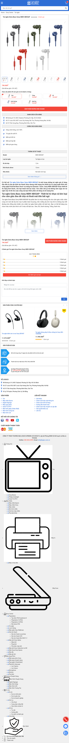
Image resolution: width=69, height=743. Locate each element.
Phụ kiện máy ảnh (16, 646)
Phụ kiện (11, 674)
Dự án (10, 692)
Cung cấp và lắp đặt (17, 704)
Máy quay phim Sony (14, 658)
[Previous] (4, 79)
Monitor (10, 672)
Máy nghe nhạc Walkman (16, 630)
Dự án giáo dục (15, 696)
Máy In (29, 538)
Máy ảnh (13, 642)
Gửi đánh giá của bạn (34, 275)
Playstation (11, 616)
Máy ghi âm (12, 654)
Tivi (29, 469)
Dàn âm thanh (12, 632)
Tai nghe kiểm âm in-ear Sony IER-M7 (46, 333)
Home (3, 12)
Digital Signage (13, 682)
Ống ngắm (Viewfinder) (15, 662)
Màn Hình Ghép (13, 684)
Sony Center (9, 12)
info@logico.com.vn (44, 440)
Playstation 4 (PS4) (17, 622)
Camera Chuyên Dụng (11, 676)
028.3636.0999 (28, 440)
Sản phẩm (5, 395)
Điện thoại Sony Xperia (15, 650)
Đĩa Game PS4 (15, 624)
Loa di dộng (12, 628)
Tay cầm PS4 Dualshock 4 (19, 618)
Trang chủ (8, 444)
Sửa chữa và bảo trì (17, 706)
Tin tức (7, 690)
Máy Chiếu (8, 501)
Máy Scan (31, 588)
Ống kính (14, 644)
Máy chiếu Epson (13, 503)
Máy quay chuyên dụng (15, 660)
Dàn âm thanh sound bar (18, 634)
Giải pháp (11, 716)
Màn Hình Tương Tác (14, 688)
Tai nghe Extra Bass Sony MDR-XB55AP (24, 182)
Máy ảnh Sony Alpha (14, 640)
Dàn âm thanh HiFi (16, 636)
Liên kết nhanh (40, 395)
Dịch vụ (10, 700)
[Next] (65, 79)
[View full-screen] (65, 22)
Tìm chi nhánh (9, 738)
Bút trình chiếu (12, 509)
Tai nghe (17, 12)
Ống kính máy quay (14, 664)
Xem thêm (34, 231)
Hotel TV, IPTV (12, 499)
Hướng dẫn (14, 712)
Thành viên (8, 740)
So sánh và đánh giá (17, 714)
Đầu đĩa (10, 652)
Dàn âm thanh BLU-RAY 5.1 (19, 638)
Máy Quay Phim (9, 656)
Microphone (12, 670)
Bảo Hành (16, 726)
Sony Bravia (12, 495)
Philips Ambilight (13, 497)
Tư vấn (13, 710)
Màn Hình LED (12, 686)
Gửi (64, 299)
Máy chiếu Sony (13, 505)
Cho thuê (14, 702)
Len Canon (14, 668)
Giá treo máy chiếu (14, 511)
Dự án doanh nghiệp (17, 698)
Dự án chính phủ (16, 694)
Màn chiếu (11, 507)
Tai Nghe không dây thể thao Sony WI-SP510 (15, 333)
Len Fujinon (14, 666)
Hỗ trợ (10, 708)
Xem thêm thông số (34, 176)
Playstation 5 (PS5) (17, 620)
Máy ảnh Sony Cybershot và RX (17, 648)
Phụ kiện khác (12, 513)
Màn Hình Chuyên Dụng (13, 679)
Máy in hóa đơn (13, 563)
